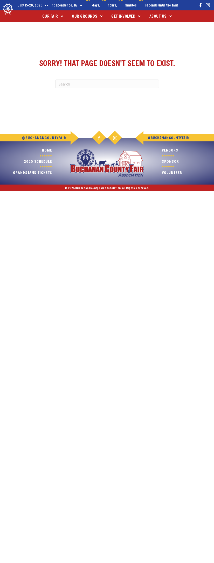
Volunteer (172, 172)
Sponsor (170, 161)
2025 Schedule (38, 161)
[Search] (107, 84)
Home (47, 150)
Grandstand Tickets (32, 172)
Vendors (170, 150)
